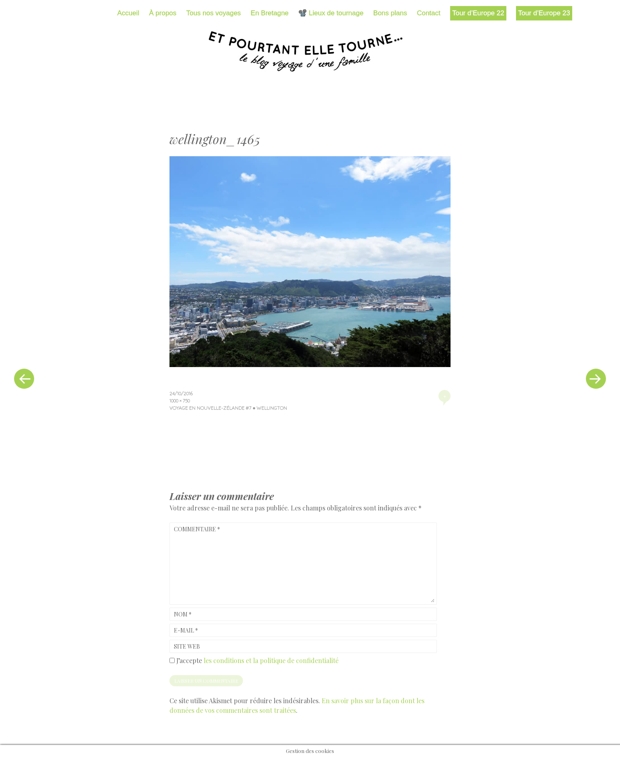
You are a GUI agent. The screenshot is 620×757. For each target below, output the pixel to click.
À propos (162, 13)
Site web (187, 646)
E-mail (186, 630)
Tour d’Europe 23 (544, 13)
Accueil (128, 13)
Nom (183, 614)
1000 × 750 (179, 401)
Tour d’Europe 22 (478, 13)
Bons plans (390, 13)
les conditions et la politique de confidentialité (271, 660)
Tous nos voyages (213, 13)
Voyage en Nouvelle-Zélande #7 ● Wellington (228, 408)
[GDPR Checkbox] (172, 660)
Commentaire (197, 529)
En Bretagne (270, 13)
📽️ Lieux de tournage (330, 13)
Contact (429, 13)
